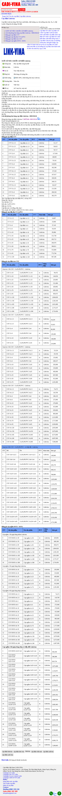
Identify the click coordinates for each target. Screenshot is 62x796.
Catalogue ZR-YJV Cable (10, 774)
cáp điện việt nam (36, 751)
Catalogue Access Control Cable (12, 776)
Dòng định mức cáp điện (10, 781)
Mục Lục (6, 27)
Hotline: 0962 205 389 (29, 5)
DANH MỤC (7, 14)
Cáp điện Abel (53, 34)
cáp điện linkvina (7, 751)
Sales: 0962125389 (28, 1)
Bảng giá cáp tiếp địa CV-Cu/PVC (15, 37)
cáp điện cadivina (48, 751)
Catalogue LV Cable (9, 773)
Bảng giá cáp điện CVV (12, 35)
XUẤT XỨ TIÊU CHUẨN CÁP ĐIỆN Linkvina (19, 31)
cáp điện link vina (19, 751)
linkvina (27, 751)
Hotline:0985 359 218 (11, 789)
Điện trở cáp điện (8, 785)
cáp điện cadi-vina (7, 755)
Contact (6, 787)
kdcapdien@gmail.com (28, 3)
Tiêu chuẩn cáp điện (9, 783)
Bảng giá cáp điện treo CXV (13, 39)
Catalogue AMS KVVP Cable (11, 777)
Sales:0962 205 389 (10, 791)
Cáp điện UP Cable (45, 30)
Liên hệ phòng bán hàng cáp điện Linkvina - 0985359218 (22, 33)
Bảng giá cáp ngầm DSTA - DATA (15, 41)
